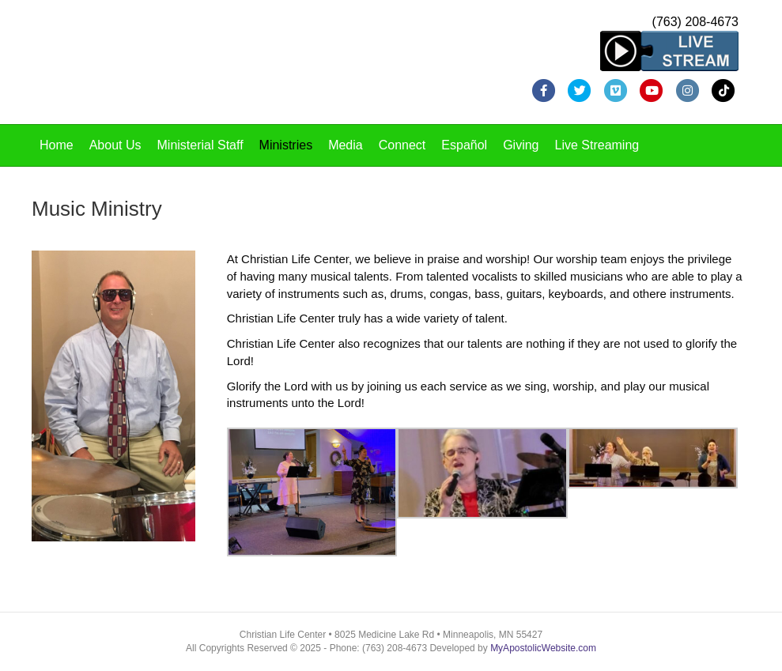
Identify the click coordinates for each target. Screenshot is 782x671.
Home (57, 145)
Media (345, 145)
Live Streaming (597, 145)
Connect (402, 145)
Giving (520, 145)
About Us (115, 145)
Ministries (286, 145)
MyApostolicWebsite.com (543, 648)
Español (464, 145)
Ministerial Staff (200, 145)
